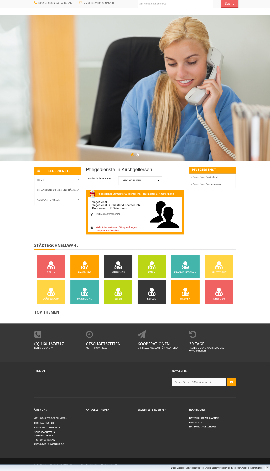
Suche (229, 4)
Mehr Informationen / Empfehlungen (116, 227)
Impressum (195, 423)
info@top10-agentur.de (49, 445)
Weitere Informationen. (252, 468)
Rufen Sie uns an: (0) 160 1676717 (53, 3)
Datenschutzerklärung (204, 419)
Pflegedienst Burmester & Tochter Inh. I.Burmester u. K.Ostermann (135, 193)
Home (40, 180)
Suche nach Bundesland (205, 177)
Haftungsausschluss (203, 427)
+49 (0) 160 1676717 (44, 440)
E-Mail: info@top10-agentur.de (96, 3)
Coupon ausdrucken (107, 230)
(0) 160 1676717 (49, 345)
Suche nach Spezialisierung (207, 184)
